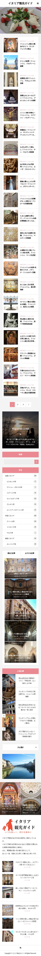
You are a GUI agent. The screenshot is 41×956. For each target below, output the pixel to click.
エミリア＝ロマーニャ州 (22, 510)
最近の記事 (11, 553)
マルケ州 (22, 532)
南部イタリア (21, 538)
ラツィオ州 (22, 521)
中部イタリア (21, 515)
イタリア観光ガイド (20, 3)
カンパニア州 (22, 544)
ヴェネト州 (22, 504)
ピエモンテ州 (22, 481)
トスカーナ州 (22, 527)
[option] (10, 798)
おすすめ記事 (29, 553)
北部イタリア (21, 475)
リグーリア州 (22, 493)
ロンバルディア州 (22, 498)
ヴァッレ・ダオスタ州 (22, 487)
